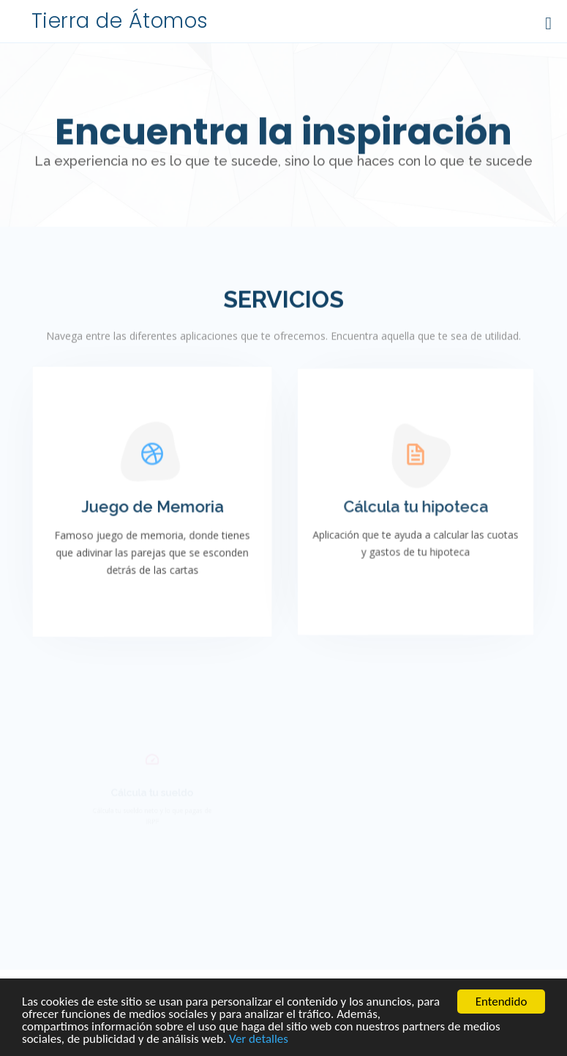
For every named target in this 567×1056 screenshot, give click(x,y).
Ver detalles (258, 1039)
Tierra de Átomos (120, 21)
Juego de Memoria (152, 508)
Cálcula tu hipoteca (415, 508)
